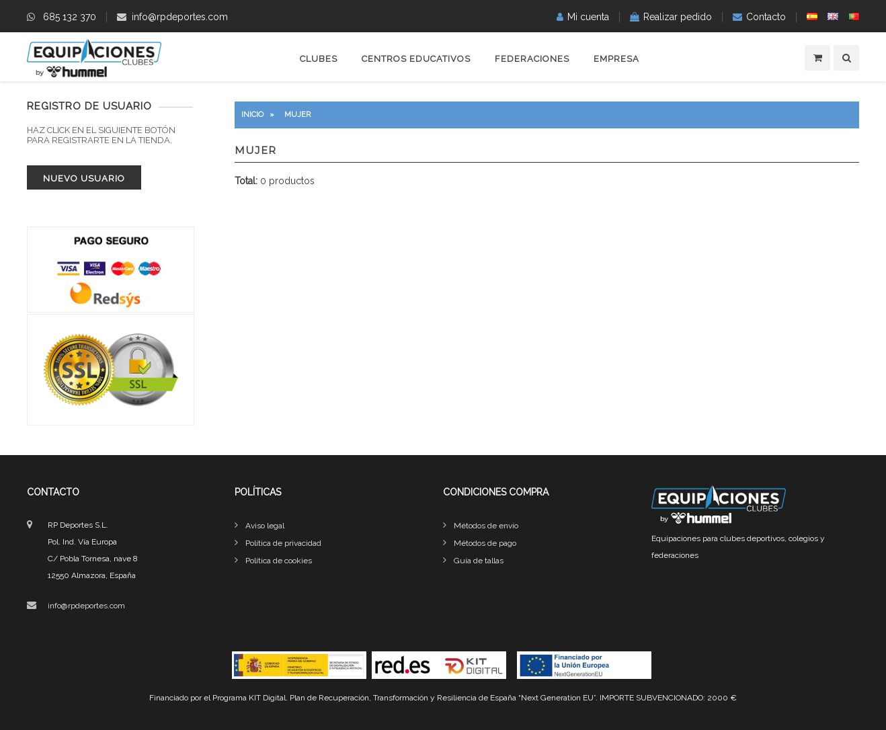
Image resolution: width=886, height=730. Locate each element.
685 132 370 (69, 17)
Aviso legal (264, 525)
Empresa (616, 59)
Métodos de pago (485, 543)
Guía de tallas (479, 560)
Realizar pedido (677, 17)
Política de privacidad (283, 543)
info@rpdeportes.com (180, 17)
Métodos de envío (486, 525)
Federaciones (532, 59)
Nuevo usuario (84, 178)
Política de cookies (278, 560)
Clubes (318, 59)
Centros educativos (416, 59)
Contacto (766, 17)
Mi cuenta (588, 17)
